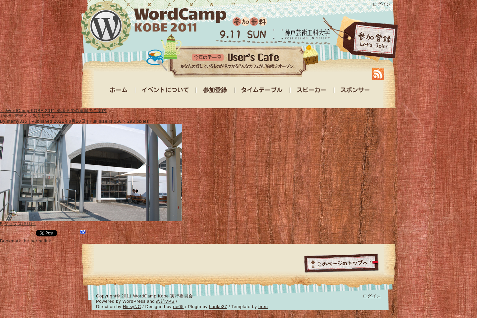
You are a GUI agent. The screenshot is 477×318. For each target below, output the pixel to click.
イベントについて (165, 91)
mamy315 (17, 121)
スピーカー (312, 91)
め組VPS (165, 301)
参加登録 (361, 40)
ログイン (382, 4)
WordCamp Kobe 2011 (153, 25)
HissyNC (132, 306)
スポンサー (355, 91)
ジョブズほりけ (20, 223)
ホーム (119, 91)
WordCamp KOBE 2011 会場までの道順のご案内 (53, 110)
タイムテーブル (262, 91)
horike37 (218, 306)
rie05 (178, 306)
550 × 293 (124, 121)
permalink (40, 240)
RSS (378, 74)
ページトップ (341, 263)
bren (263, 306)
